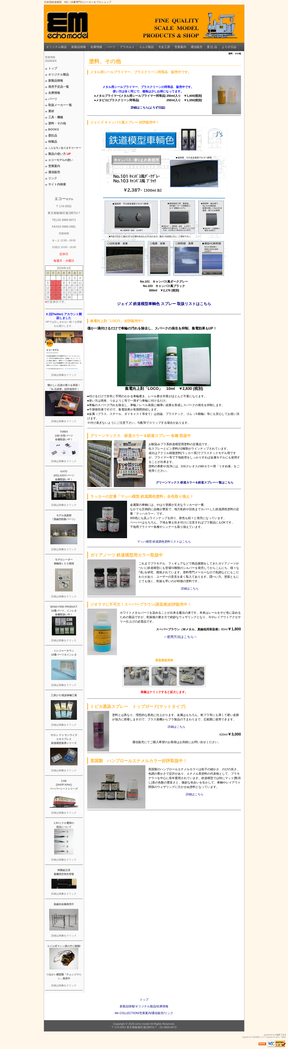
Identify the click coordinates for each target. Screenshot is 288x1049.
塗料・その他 (57, 123)
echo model (142, 1023)
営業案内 (180, 47)
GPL (278, 1037)
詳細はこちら (190, 588)
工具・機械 (55, 117)
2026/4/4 (51, 60)
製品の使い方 (59, 153)
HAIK (278, 1035)
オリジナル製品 (56, 47)
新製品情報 (78, 47)
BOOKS (53, 129)
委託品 (52, 135)
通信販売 (196, 47)
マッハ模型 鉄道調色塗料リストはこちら (164, 541)
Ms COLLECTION (126, 1013)
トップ (52, 68)
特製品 (52, 141)
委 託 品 (212, 47)
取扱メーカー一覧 (60, 105)
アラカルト (127, 47)
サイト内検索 (57, 184)
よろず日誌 (229, 47)
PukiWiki (256, 1037)
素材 (51, 111)
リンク (52, 178)
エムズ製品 (146, 47)
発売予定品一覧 (58, 86)
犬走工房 (164, 47)
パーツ (111, 47)
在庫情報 (96, 47)
